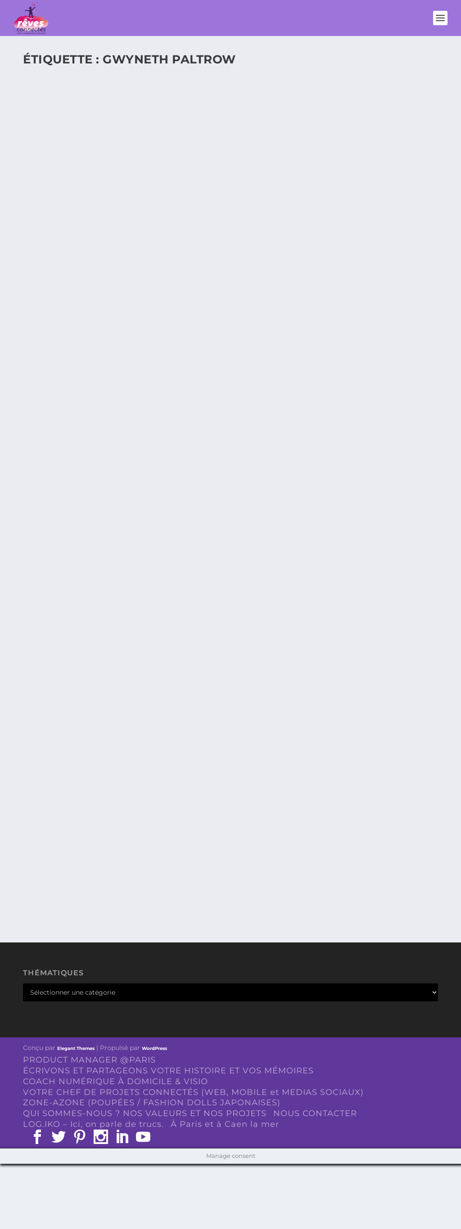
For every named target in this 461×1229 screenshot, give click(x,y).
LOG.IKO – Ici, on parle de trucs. (93, 1124)
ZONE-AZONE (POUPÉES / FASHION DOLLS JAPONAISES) (151, 1103)
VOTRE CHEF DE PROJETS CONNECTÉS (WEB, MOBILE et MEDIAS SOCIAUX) (193, 1092)
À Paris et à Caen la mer (225, 1124)
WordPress (154, 1048)
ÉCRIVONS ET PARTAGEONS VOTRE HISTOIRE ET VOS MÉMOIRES (168, 1071)
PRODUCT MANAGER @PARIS (89, 1060)
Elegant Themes (76, 1048)
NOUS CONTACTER (315, 1113)
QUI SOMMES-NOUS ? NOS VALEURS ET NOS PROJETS (145, 1113)
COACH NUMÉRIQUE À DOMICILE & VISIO (115, 1081)
